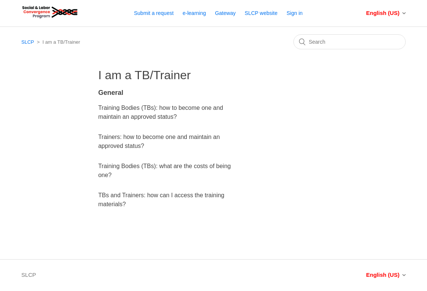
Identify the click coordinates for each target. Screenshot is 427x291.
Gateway (225, 13)
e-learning (194, 13)
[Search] (349, 41)
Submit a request (154, 13)
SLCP (27, 42)
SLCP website (261, 13)
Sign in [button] (295, 13)
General (110, 92)
